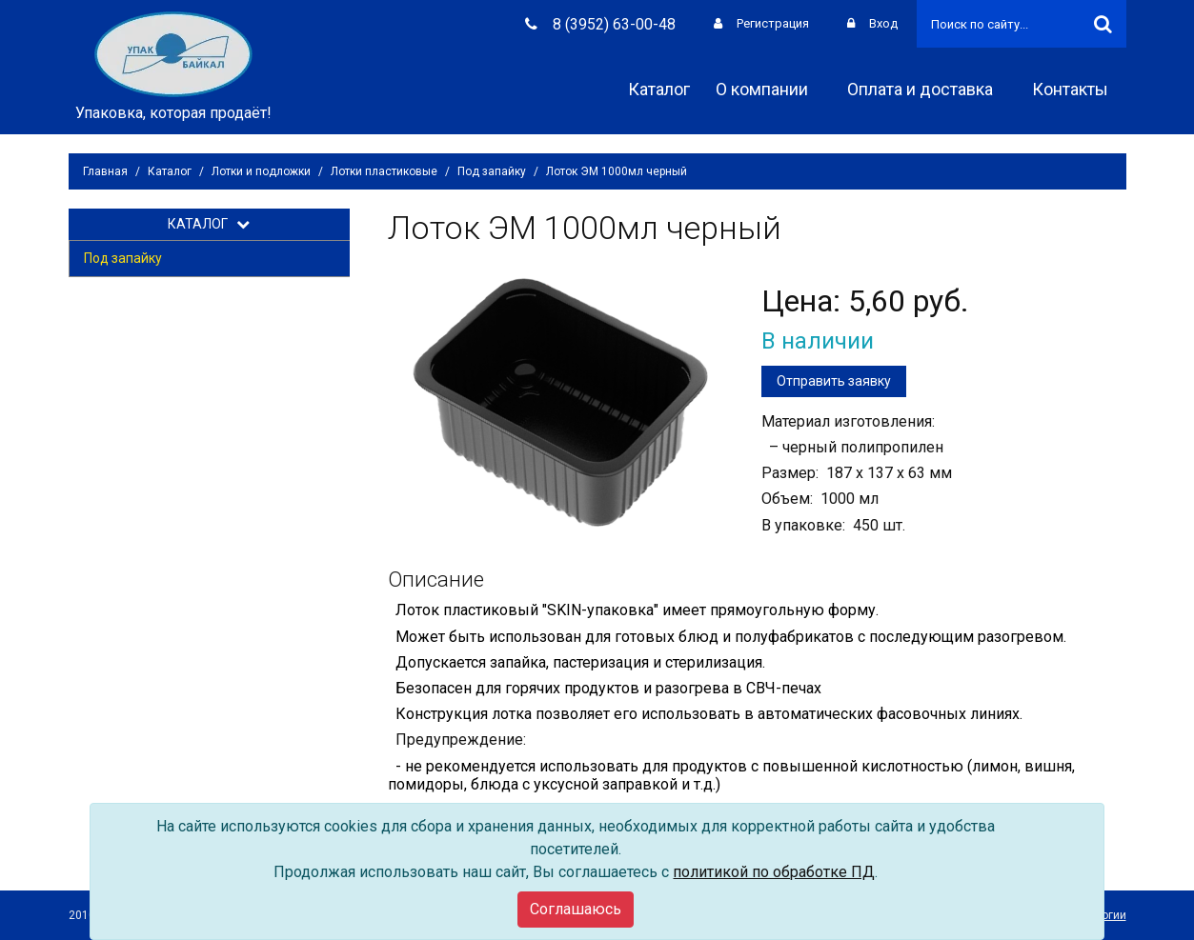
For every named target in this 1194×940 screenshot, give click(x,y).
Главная (105, 171)
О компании (768, 89)
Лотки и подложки (261, 171)
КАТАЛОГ (209, 223)
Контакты (1077, 89)
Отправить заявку (834, 381)
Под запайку (491, 171)
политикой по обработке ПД (774, 872)
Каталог (659, 89)
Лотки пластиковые (384, 171)
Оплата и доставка (926, 89)
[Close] (575, 909)
